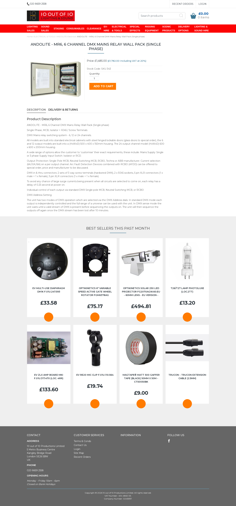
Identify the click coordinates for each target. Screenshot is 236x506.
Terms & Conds (82, 441)
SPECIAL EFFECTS (135, 28)
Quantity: (94, 73)
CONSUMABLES (75, 28)
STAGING (59, 28)
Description (36, 109)
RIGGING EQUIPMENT (152, 28)
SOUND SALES (45, 28)
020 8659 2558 (35, 470)
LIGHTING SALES (32, 28)
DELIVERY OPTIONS (184, 28)
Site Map (79, 453)
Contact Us (80, 445)
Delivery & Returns (63, 109)
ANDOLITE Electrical (66, 36)
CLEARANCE (94, 28)
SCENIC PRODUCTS (168, 28)
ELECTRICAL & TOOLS (119, 28)
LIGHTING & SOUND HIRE (201, 28)
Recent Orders (182, 3)
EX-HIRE (106, 28)
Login (202, 3)
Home (30, 36)
